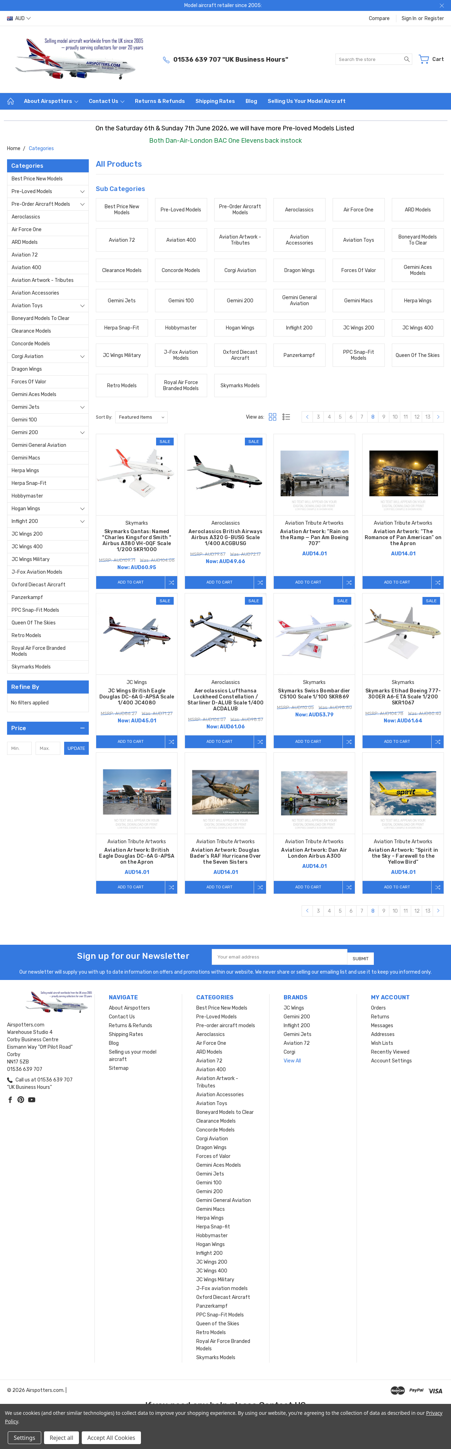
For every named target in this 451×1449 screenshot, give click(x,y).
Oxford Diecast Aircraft (39, 585)
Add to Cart (128, 582)
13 (428, 417)
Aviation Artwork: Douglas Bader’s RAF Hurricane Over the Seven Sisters (225, 862)
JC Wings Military (31, 559)
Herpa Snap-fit (29, 483)
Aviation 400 (26, 268)
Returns (380, 1023)
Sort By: (104, 417)
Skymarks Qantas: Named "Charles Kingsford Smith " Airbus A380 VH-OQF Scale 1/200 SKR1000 (136, 541)
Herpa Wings (25, 471)
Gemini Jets (25, 407)
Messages (382, 1032)
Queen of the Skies (34, 623)
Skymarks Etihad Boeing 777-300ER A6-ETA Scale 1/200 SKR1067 (403, 700)
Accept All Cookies (111, 1438)
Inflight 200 (25, 521)
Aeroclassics (26, 217)
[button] (48, 728)
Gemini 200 (25, 433)
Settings (24, 1438)
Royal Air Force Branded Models (39, 651)
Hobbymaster (27, 496)
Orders (378, 1015)
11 (405, 417)
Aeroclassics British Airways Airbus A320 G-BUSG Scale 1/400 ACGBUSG (225, 538)
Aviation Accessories (35, 293)
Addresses (383, 1041)
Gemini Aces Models (34, 394)
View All (292, 1068)
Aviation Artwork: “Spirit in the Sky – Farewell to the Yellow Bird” (403, 862)
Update (76, 748)
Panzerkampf (27, 597)
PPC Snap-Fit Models (35, 610)
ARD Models (25, 242)
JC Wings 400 (27, 547)
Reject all (61, 1438)
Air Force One (27, 230)
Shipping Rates (215, 101)
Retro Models (26, 636)
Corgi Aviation (27, 356)
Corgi (289, 1059)
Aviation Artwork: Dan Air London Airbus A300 (314, 859)
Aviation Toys (27, 306)
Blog (251, 101)
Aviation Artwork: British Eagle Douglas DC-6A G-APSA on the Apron (136, 862)
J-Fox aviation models (37, 572)
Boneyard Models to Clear (40, 318)
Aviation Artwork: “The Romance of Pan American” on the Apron (403, 538)
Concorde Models (31, 344)
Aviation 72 (25, 255)
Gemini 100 (24, 420)
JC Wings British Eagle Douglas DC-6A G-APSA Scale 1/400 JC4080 (136, 700)
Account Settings (391, 1068)
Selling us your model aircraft (307, 101)
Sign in (409, 18)
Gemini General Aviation (39, 445)
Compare (379, 18)
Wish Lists (382, 1050)
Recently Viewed (390, 1059)
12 (417, 417)
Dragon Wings (27, 369)
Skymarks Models (31, 667)
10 (395, 417)
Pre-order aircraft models (41, 204)
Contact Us (106, 101)
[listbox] (141, 417)
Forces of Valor (29, 382)
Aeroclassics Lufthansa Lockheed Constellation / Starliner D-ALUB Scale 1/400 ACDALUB (225, 703)
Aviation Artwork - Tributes (43, 280)
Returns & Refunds (160, 101)
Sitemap (119, 1075)
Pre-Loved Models (32, 192)
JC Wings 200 (27, 534)
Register (434, 18)
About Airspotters (51, 101)
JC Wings (294, 1015)
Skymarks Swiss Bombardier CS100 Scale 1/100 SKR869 (314, 697)
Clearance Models (31, 331)
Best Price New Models (37, 179)
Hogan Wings (26, 509)
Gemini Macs (26, 458)
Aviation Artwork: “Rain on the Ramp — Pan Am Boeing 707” (314, 538)
